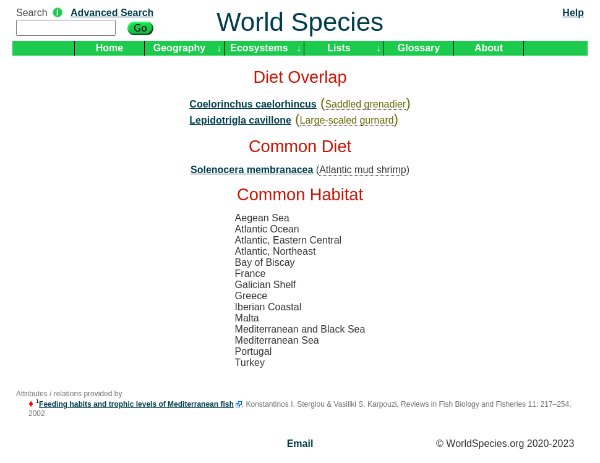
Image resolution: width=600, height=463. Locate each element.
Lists (338, 48)
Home (109, 48)
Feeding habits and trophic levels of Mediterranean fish (136, 404)
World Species (300, 21)
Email (300, 443)
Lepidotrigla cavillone (240, 120)
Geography (179, 48)
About (488, 48)
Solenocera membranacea (252, 169)
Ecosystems (259, 48)
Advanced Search (112, 12)
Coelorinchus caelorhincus (252, 104)
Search (32, 12)
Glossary (419, 48)
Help (573, 12)
